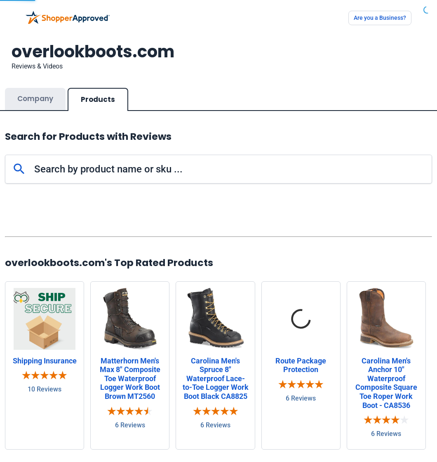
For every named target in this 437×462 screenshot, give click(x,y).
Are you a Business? (380, 17)
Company (35, 99)
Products (98, 99)
